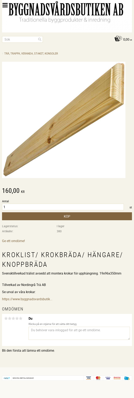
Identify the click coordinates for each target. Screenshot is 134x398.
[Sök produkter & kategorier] (22, 39)
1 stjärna (6, 318)
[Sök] (40, 39)
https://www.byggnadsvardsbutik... (27, 299)
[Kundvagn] (67, 39)
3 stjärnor (13, 318)
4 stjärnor (17, 318)
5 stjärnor (20, 318)
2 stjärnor (9, 318)
